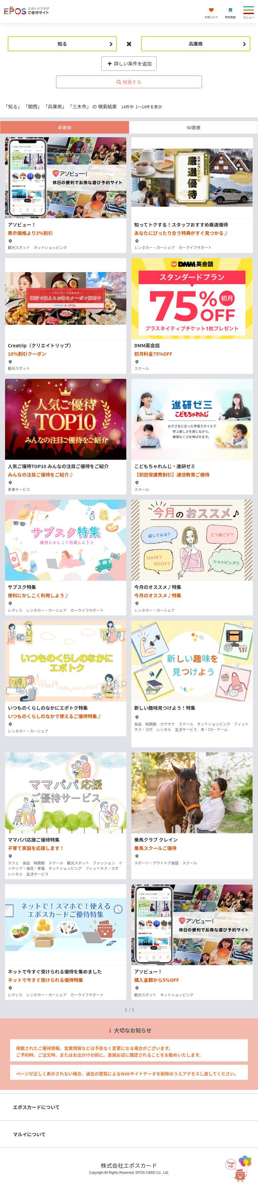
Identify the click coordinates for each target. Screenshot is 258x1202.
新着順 (64, 127)
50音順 (193, 127)
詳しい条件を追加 (129, 63)
